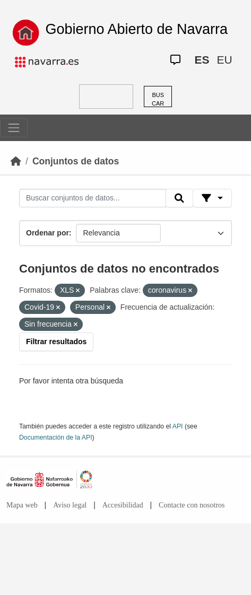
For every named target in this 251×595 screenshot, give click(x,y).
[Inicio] (16, 161)
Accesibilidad (122, 505)
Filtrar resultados (56, 341)
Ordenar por (47, 233)
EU (224, 60)
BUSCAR (158, 99)
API (177, 426)
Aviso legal (69, 505)
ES (201, 60)
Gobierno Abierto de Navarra (136, 29)
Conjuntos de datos (75, 161)
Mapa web (22, 505)
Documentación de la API (55, 437)
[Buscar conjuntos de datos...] (92, 198)
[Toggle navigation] (14, 127)
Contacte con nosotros (191, 505)
